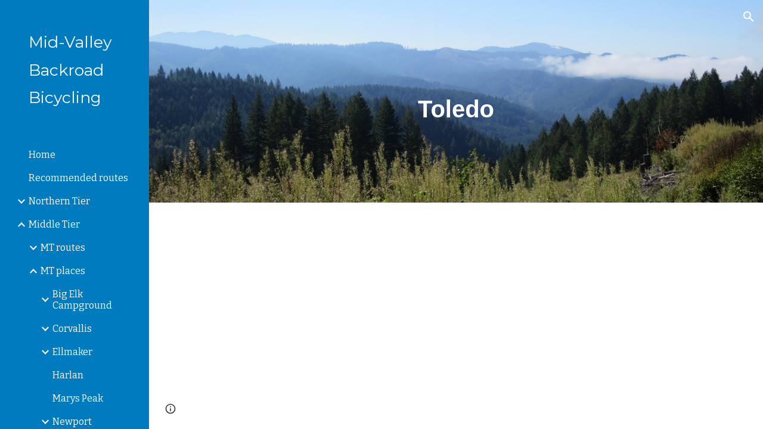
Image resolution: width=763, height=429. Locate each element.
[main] (455, 101)
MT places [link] (63, 270)
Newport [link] (72, 421)
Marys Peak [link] (77, 398)
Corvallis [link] (72, 328)
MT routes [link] (63, 247)
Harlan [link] (67, 375)
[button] (748, 16)
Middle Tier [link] (54, 224)
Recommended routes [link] (78, 178)
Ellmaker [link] (72, 352)
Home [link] (42, 154)
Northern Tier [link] (59, 201)
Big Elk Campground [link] (82, 299)
